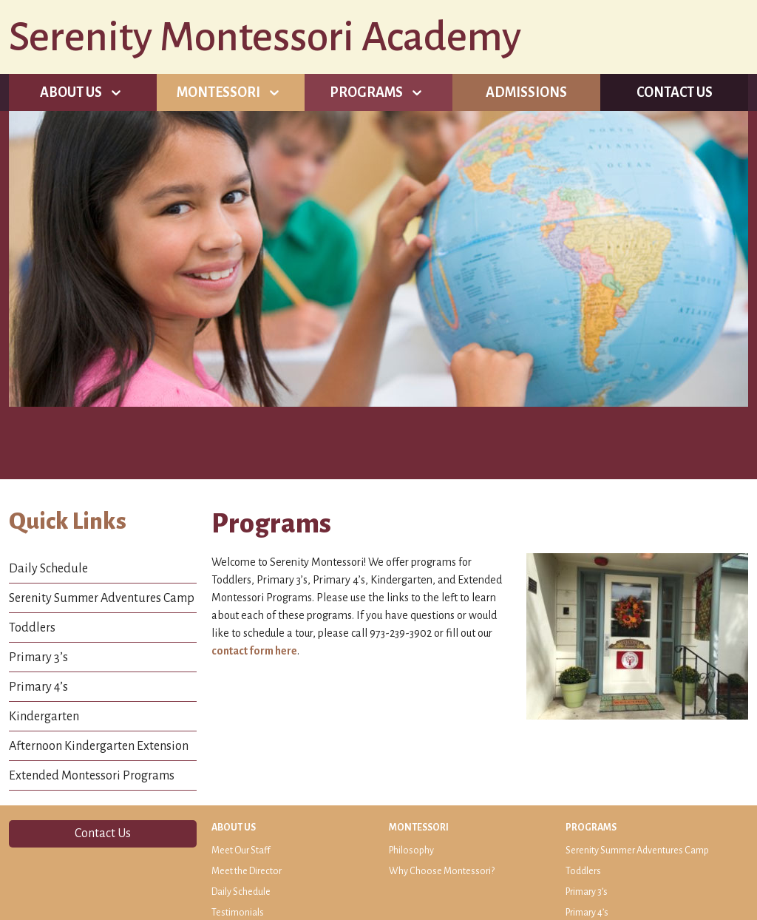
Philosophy (411, 850)
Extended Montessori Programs (91, 775)
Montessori (218, 92)
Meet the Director (246, 871)
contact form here (254, 651)
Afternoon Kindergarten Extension (99, 746)
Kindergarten (44, 716)
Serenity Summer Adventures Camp (101, 598)
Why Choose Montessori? (442, 871)
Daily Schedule (48, 568)
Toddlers (32, 628)
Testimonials (237, 912)
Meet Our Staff (241, 850)
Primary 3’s (38, 657)
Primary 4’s (38, 687)
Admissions (526, 92)
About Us (71, 92)
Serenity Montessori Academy (265, 37)
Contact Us (675, 92)
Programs (366, 92)
